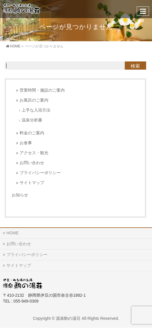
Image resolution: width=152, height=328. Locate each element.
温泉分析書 (32, 120)
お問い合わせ (32, 163)
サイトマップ (32, 183)
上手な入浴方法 (36, 110)
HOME (12, 233)
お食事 (26, 143)
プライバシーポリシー (40, 173)
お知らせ (20, 195)
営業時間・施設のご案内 (42, 90)
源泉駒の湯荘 (68, 318)
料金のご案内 (32, 133)
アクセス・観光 (34, 153)
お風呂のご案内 (34, 100)
